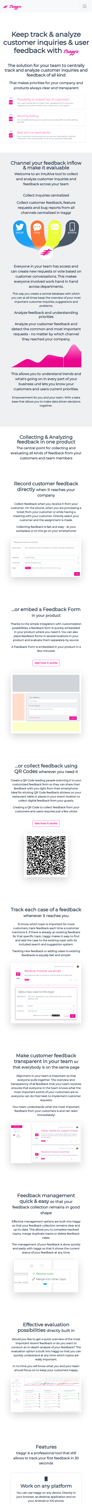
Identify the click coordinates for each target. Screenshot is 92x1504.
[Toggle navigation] (84, 6)
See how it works (46, 663)
